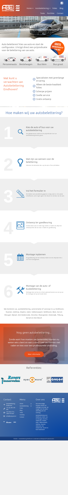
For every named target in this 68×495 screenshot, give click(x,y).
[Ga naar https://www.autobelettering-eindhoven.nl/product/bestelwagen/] (26, 60)
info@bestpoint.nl (11, 416)
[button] (62, 3)
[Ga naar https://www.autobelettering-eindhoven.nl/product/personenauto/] (10, 60)
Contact (60, 13)
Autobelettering (42, 8)
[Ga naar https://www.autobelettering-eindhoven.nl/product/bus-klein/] (42, 60)
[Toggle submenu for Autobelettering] (31, 406)
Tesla (42, 13)
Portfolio (50, 13)
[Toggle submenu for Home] (31, 403)
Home (29, 8)
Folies (54, 8)
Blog (61, 8)
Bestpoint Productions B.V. (47, 438)
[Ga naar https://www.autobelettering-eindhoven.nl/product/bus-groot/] (58, 60)
